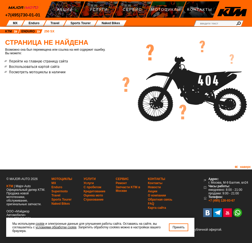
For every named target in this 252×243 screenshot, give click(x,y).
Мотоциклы (61, 179)
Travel (55, 195)
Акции (152, 191)
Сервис (122, 179)
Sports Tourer (61, 199)
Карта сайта (157, 208)
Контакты (156, 179)
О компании (157, 195)
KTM (8, 31)
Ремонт (121, 183)
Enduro (28, 31)
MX (53, 183)
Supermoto (59, 191)
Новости (154, 187)
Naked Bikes (60, 203)
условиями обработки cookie (55, 227)
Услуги (90, 179)
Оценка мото (93, 195)
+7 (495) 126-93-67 (221, 200)
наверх (245, 166)
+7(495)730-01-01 (22, 15)
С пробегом (92, 187)
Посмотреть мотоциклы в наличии (37, 72)
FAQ (151, 203)
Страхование (93, 199)
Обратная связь (160, 199)
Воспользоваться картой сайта (34, 66)
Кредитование (94, 191)
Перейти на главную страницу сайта (38, 61)
